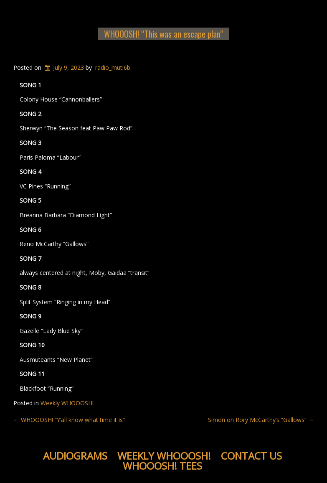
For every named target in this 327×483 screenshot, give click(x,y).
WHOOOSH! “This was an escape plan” (163, 34)
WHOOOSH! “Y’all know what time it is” (69, 420)
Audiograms (75, 456)
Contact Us (251, 456)
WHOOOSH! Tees (162, 466)
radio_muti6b (112, 67)
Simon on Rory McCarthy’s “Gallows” (261, 420)
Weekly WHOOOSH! (67, 403)
